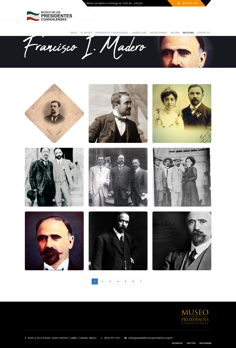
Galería (175, 32)
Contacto (203, 32)
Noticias (188, 32)
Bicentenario (158, 32)
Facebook (177, 343)
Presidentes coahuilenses (111, 32)
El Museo (86, 32)
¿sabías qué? (139, 32)
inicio (73, 32)
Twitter (190, 343)
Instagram (205, 343)
